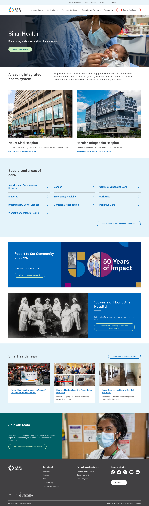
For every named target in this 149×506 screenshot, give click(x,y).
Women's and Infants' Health (23, 212)
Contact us (46, 471)
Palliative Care (107, 204)
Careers (93, 2)
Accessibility (128, 503)
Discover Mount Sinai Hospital (20, 151)
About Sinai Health (75, 2)
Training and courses (85, 471)
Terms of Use (118, 503)
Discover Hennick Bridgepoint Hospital (92, 151)
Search (113, 2)
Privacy (109, 503)
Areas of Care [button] (36, 10)
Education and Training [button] (90, 10)
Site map (138, 503)
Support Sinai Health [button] (129, 10)
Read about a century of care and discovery (114, 327)
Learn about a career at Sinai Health (27, 446)
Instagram (113, 472)
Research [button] (107, 10)
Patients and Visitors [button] (69, 10)
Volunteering (47, 482)
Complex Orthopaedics (66, 204)
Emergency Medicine (65, 196)
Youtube (131, 472)
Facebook (119, 472)
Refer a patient (83, 475)
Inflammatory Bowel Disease (23, 204)
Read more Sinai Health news (124, 356)
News (86, 2)
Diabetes (13, 196)
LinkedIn (138, 472)
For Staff (102, 2)
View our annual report (30, 275)
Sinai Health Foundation (52, 486)
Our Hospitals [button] (51, 10)
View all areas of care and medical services (118, 223)
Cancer (58, 186)
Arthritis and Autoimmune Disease (22, 187)
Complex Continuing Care (113, 186)
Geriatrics (104, 196)
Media (44, 479)
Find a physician (83, 479)
